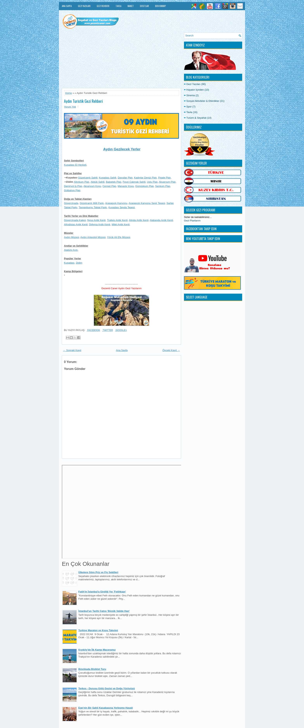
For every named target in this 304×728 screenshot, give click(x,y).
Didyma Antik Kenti (99, 224)
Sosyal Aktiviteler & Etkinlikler (202, 100)
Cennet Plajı (109, 186)
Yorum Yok (70, 106)
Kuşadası (69, 262)
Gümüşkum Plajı (144, 186)
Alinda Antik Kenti (139, 220)
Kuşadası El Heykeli (75, 164)
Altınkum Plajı (81, 181)
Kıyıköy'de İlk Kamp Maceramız (97, 649)
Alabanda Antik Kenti (161, 220)
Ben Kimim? (160, 6)
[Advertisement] (121, 60)
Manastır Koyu (126, 186)
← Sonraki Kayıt (72, 350)
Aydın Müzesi (71, 237)
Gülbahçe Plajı (72, 190)
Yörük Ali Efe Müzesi (118, 237)
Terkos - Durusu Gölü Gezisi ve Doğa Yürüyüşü (106, 688)
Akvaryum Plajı (167, 181)
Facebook (93, 330)
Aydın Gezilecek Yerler (121, 149)
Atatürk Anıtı (71, 250)
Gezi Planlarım (192, 220)
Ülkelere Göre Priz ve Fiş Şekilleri (98, 572)
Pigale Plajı (164, 177)
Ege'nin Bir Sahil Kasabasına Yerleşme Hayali (105, 707)
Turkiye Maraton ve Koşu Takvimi (98, 630)
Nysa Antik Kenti (96, 220)
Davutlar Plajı (125, 177)
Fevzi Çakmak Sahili (134, 181)
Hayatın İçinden (195, 89)
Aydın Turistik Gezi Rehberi (83, 101)
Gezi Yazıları (84, 6)
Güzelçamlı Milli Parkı (92, 203)
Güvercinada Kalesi (75, 220)
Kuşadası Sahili (107, 177)
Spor (189, 106)
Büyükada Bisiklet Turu (92, 669)
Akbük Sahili (97, 181)
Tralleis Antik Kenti (117, 220)
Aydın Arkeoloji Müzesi (93, 237)
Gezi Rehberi (103, 6)
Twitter (107, 330)
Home (68, 93)
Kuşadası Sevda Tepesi (121, 207)
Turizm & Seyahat (196, 117)
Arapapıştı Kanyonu (116, 203)
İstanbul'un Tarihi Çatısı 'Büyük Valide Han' (104, 611)
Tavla (118, 6)
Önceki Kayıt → (171, 350)
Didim (79, 262)
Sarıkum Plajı (162, 186)
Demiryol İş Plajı (73, 186)
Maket (131, 6)
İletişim (66, 14)
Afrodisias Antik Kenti (76, 224)
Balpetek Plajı (113, 181)
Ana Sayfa (67, 6)
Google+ (121, 330)
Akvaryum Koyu (92, 186)
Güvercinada (71, 203)
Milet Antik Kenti (121, 224)
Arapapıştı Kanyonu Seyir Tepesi (147, 203)
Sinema (190, 95)
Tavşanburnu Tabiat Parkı (93, 207)
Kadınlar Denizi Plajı (145, 177)
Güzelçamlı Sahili (87, 177)
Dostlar (144, 6)
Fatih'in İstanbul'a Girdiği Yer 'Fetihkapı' (102, 591)
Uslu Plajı (152, 181)
